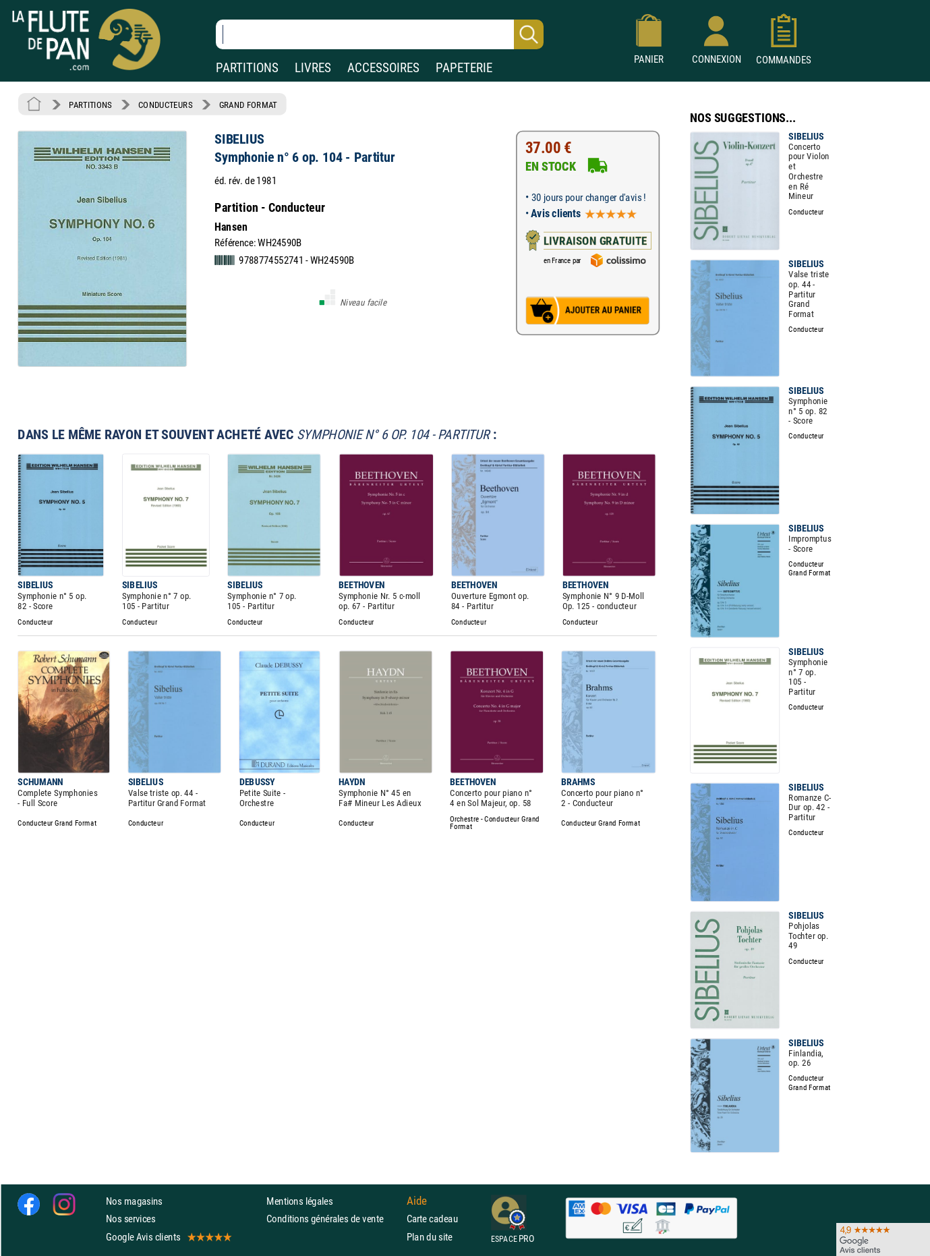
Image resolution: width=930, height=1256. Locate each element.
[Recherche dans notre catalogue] (380, 34)
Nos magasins (134, 1201)
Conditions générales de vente (333, 1218)
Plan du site (430, 1236)
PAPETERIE (464, 68)
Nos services (130, 1218)
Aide (417, 1200)
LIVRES (313, 68)
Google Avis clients (168, 1236)
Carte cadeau (432, 1218)
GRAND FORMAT (248, 104)
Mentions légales (299, 1201)
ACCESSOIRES (383, 68)
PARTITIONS (247, 68)
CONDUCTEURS (165, 104)
